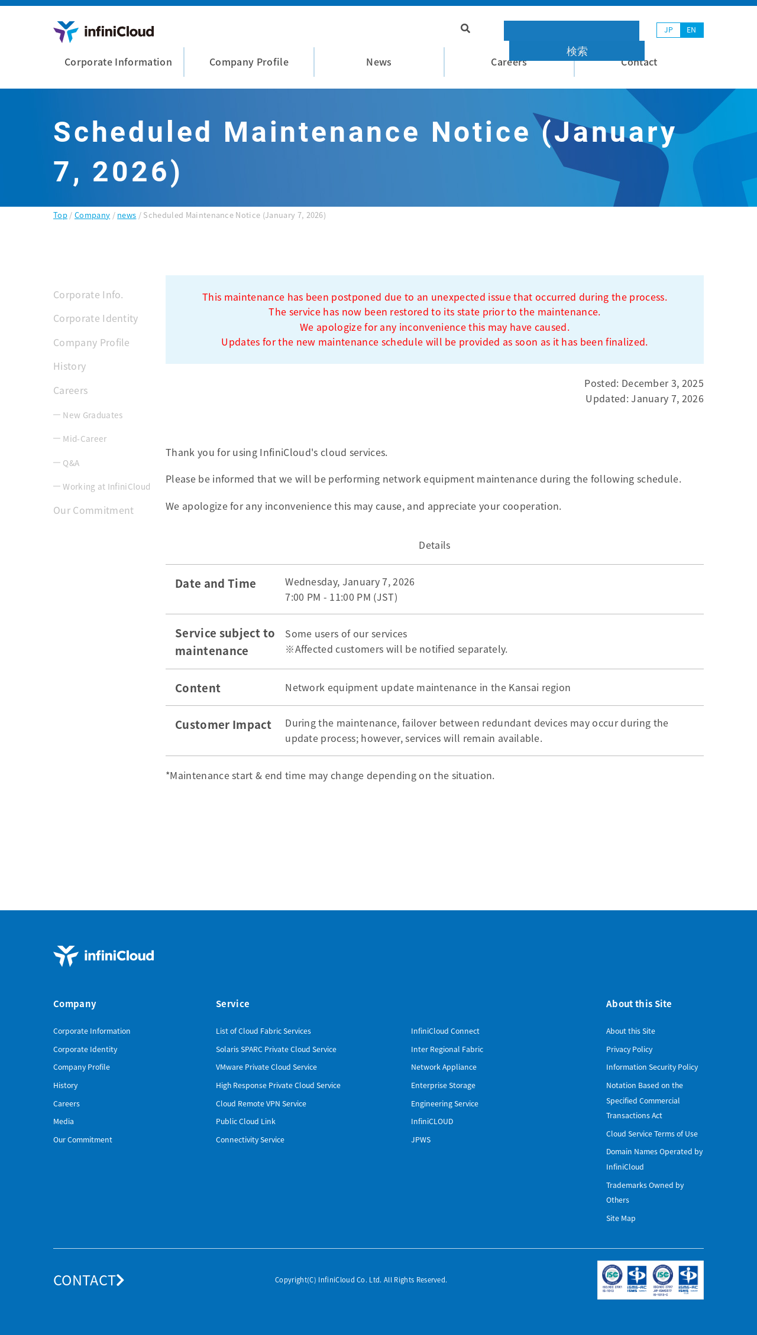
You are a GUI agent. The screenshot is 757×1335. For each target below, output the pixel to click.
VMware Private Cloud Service (266, 1067)
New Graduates (92, 415)
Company (92, 214)
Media (63, 1121)
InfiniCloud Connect (445, 1030)
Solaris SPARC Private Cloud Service (276, 1049)
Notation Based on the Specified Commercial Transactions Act (644, 1100)
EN (692, 29)
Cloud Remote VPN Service (261, 1103)
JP (669, 29)
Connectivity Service (250, 1139)
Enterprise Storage (443, 1085)
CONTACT (89, 1279)
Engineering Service (444, 1103)
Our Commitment (93, 510)
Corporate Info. (88, 294)
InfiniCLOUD (432, 1121)
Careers (70, 390)
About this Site (630, 1030)
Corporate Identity (95, 318)
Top (60, 214)
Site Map (621, 1218)
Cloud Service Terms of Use (652, 1133)
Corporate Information (92, 1030)
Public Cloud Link (246, 1121)
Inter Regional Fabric (447, 1049)
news (126, 214)
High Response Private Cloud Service (278, 1085)
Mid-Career (84, 438)
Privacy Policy (629, 1049)
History (69, 366)
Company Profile (91, 342)
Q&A (71, 462)
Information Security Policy (652, 1067)
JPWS (421, 1139)
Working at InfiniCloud (106, 486)
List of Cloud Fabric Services (263, 1030)
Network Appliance (444, 1067)
